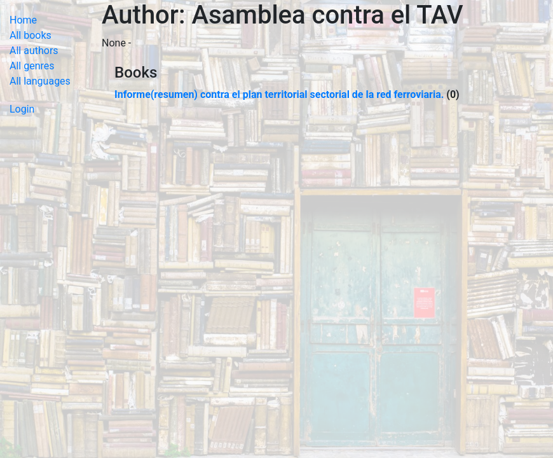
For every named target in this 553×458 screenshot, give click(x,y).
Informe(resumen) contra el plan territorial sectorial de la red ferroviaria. (279, 94)
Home (23, 20)
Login (22, 109)
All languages (40, 81)
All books (30, 35)
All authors (34, 51)
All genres (32, 66)
